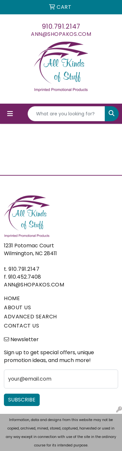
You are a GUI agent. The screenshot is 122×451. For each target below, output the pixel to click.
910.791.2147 (61, 26)
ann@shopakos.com (61, 34)
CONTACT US (21, 325)
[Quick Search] (66, 113)
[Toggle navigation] (10, 113)
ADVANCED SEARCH (30, 316)
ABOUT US (17, 307)
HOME (12, 298)
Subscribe (21, 399)
